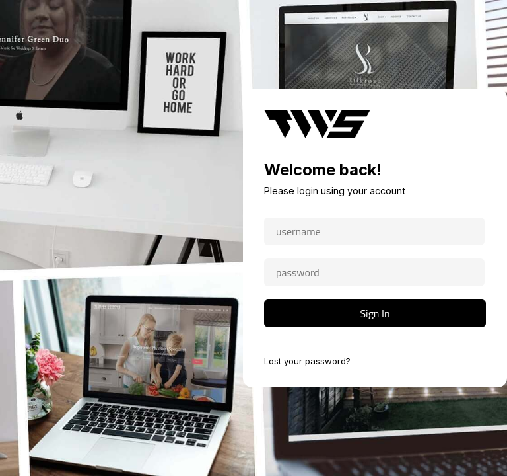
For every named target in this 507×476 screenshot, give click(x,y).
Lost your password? (307, 361)
